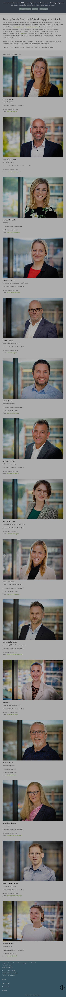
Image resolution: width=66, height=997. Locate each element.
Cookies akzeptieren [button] (25, 9)
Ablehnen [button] (35, 9)
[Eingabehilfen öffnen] (62, 987)
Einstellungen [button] (43, 9)
